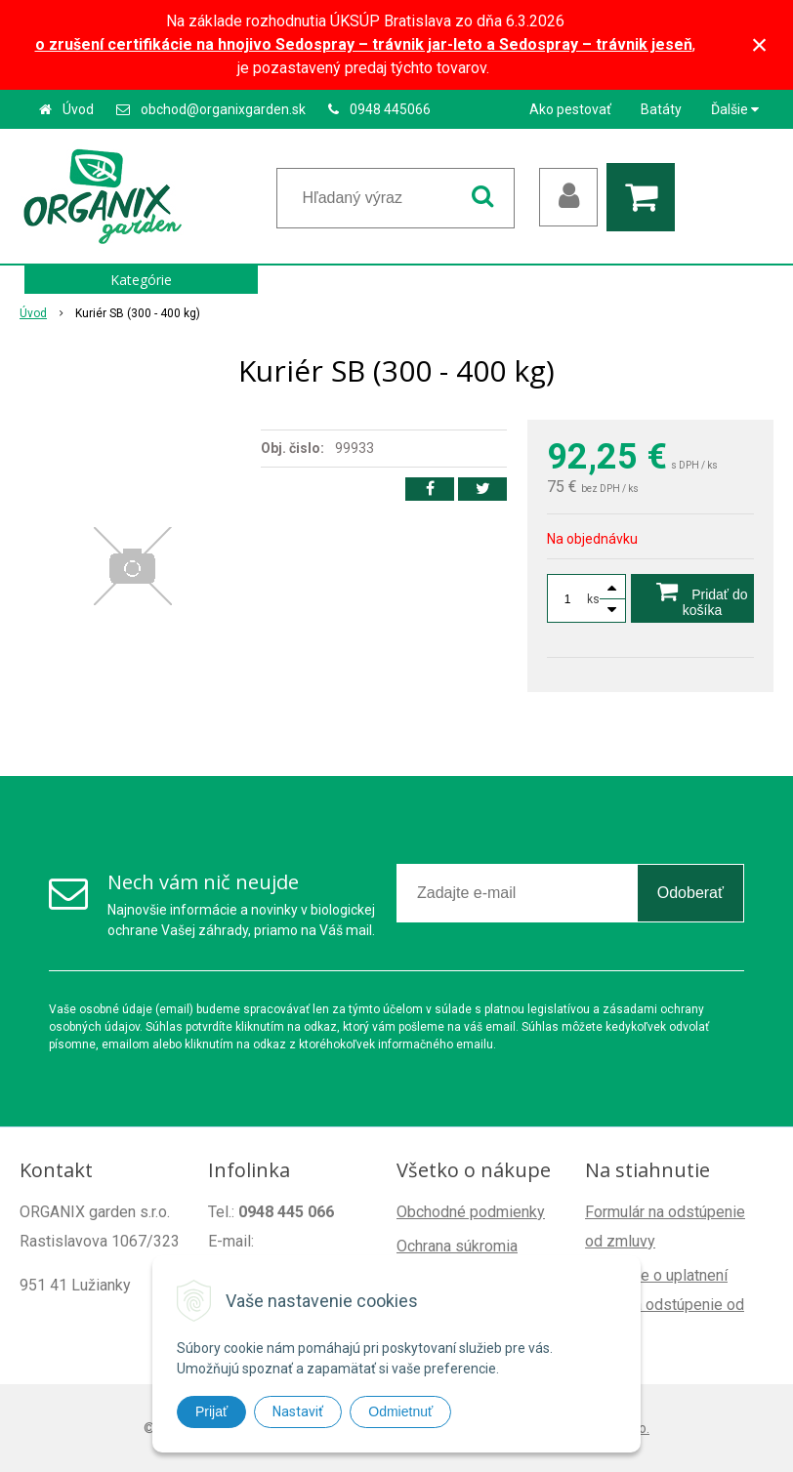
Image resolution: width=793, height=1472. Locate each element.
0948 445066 (390, 109)
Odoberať (690, 892)
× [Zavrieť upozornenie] (760, 44)
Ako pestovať (570, 109)
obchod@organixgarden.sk (223, 109)
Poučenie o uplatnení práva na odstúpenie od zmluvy (664, 1304)
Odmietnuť (400, 1411)
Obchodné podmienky (470, 1212)
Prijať (211, 1411)
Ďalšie (735, 109)
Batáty (661, 109)
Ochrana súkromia (457, 1246)
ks (593, 599)
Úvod (78, 109)
